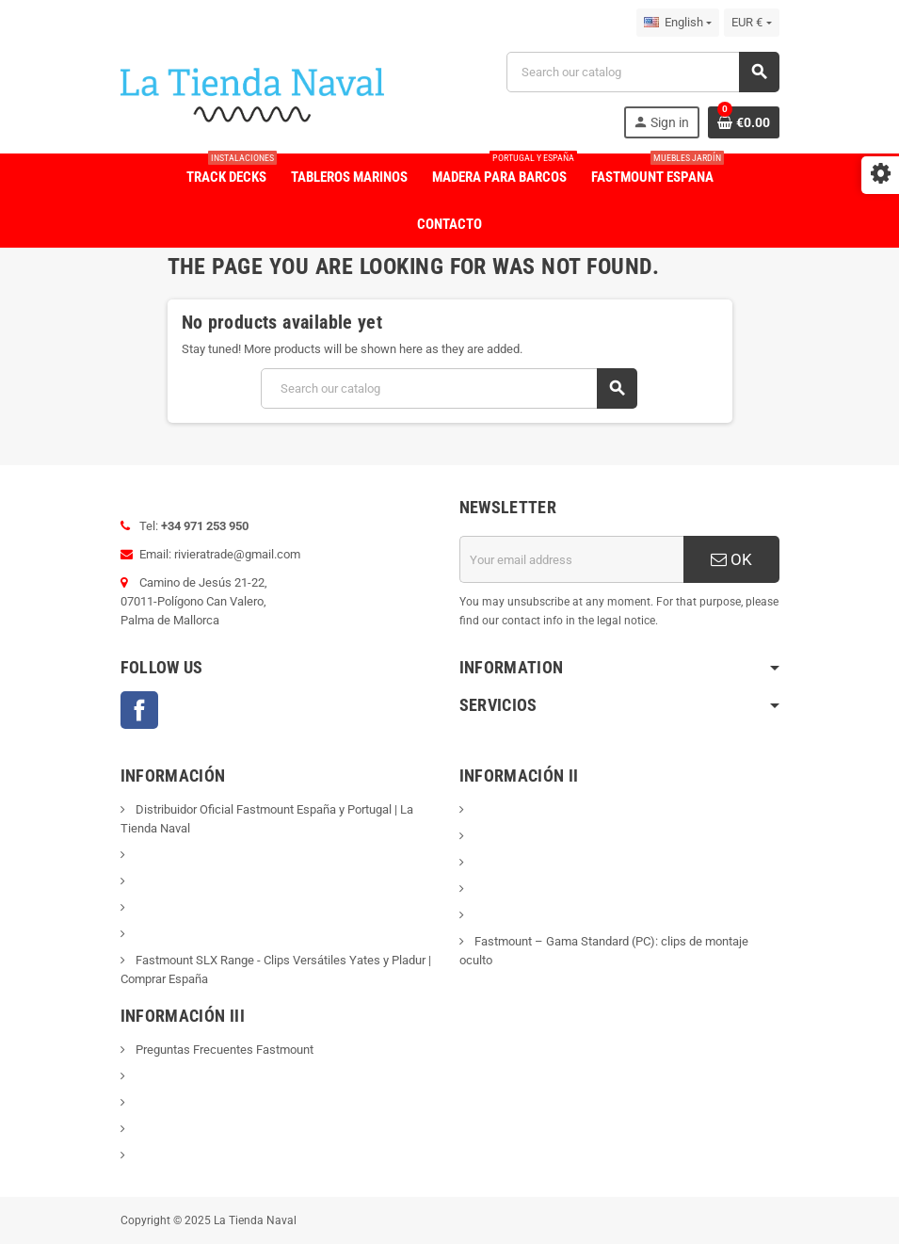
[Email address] (571, 559)
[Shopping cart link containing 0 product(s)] (743, 122)
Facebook (139, 710)
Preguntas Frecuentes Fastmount (223, 1049)
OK (731, 559)
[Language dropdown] (677, 22)
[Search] (642, 72)
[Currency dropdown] (751, 22)
